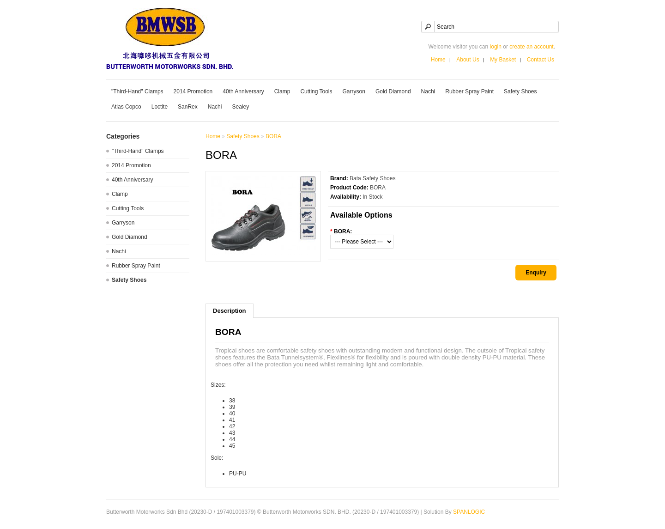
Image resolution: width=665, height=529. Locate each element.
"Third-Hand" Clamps (137, 91)
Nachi (428, 91)
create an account (531, 46)
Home (438, 59)
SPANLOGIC (469, 512)
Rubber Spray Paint (469, 91)
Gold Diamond (393, 91)
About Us (467, 59)
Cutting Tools (316, 91)
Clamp (282, 91)
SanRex (188, 106)
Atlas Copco (126, 106)
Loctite (159, 106)
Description (229, 310)
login (496, 46)
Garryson (354, 91)
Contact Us (540, 59)
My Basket (503, 59)
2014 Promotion (193, 91)
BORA (273, 136)
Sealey (240, 106)
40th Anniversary (243, 91)
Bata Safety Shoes (372, 178)
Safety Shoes (520, 91)
